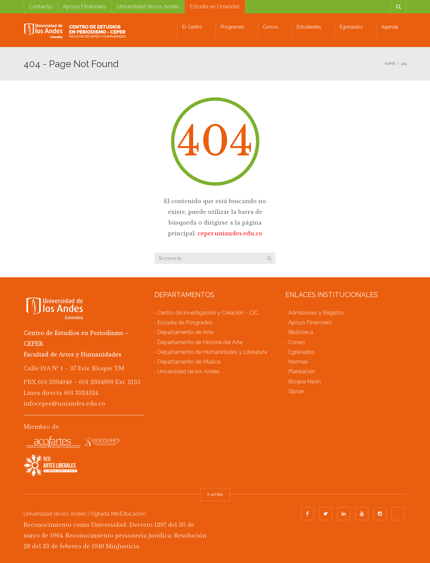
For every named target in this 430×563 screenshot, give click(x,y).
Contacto (40, 6)
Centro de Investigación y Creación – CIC (207, 313)
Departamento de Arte (185, 332)
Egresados (351, 27)
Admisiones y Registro (316, 313)
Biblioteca (300, 332)
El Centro (192, 27)
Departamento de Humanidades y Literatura (212, 352)
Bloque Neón (304, 381)
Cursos (270, 27)
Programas (232, 27)
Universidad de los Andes (148, 6)
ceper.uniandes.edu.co (230, 233)
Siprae (296, 391)
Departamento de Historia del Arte (200, 342)
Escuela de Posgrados (185, 323)
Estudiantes (309, 27)
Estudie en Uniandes (215, 6)
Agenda (389, 27)
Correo (296, 342)
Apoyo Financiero (84, 6)
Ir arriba (215, 494)
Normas (298, 362)
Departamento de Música (188, 362)
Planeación (301, 372)
